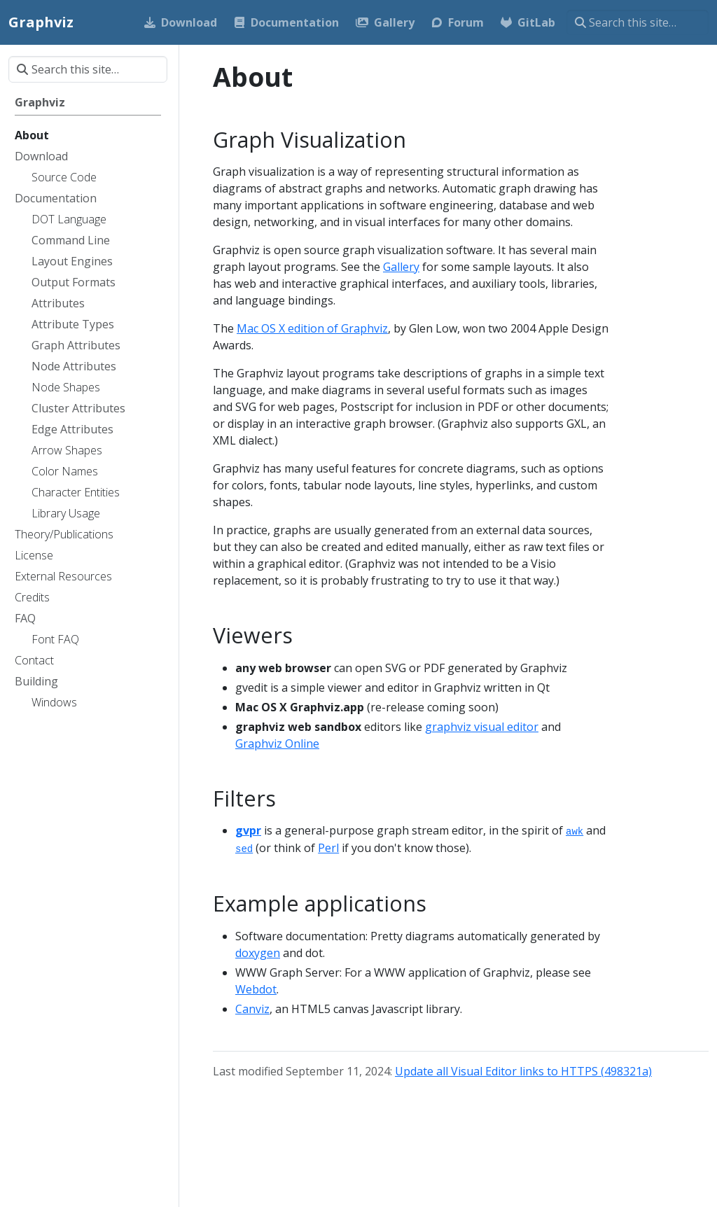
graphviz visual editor (481, 726)
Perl (328, 848)
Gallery (401, 266)
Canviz (252, 1009)
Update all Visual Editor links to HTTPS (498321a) (523, 1071)
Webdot (256, 989)
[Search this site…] (637, 22)
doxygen (257, 953)
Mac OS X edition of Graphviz (312, 328)
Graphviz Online (277, 743)
